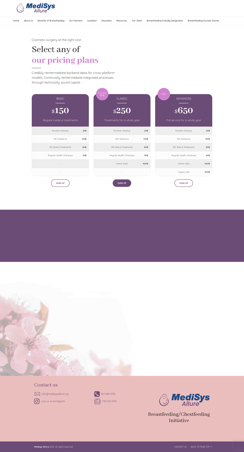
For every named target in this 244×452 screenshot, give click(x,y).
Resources (121, 20)
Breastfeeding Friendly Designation (165, 20)
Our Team (137, 20)
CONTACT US (180, 446)
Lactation (92, 20)
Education (106, 20)
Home (16, 20)
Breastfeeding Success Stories (203, 20)
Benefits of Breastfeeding (51, 20)
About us (28, 20)
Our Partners (75, 20)
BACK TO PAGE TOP (200, 446)
